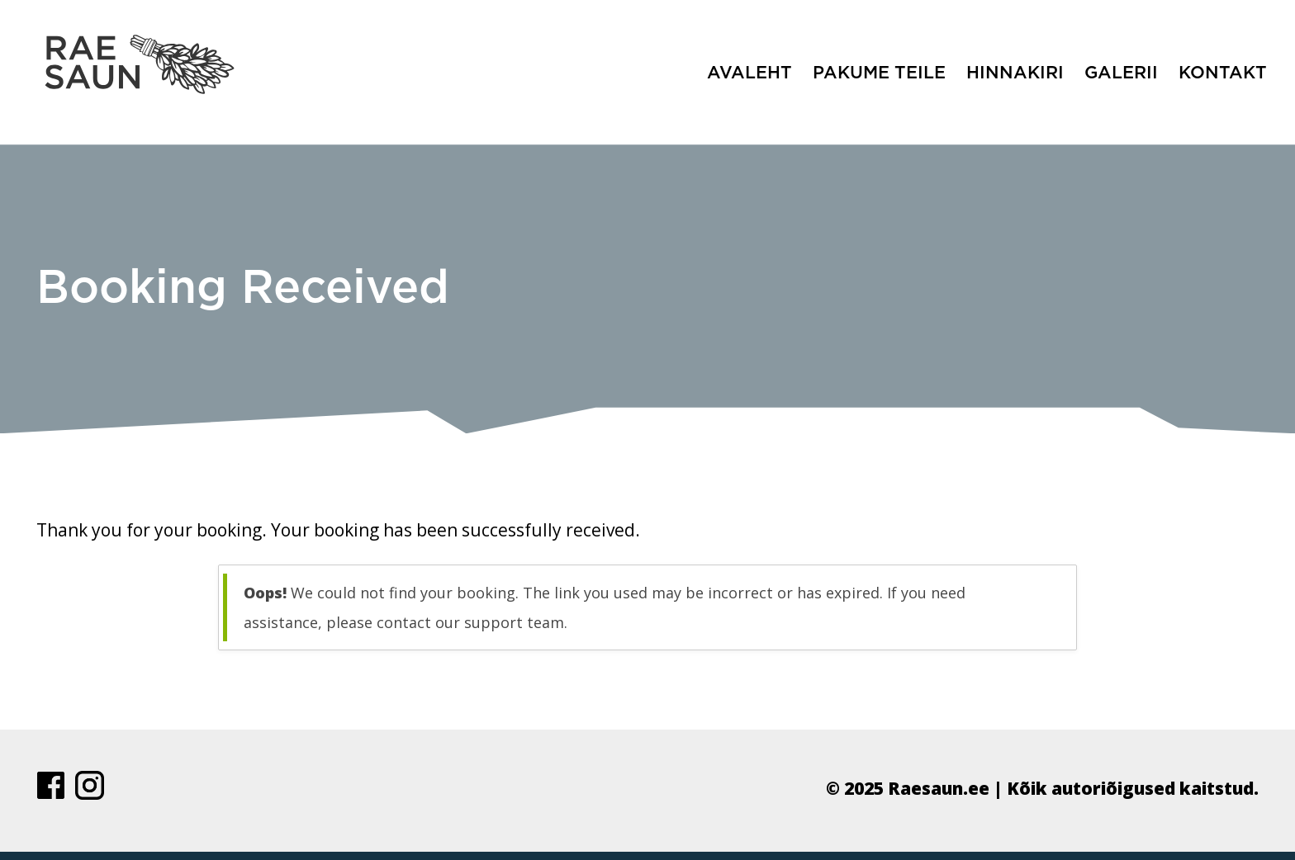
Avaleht (749, 73)
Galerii (1121, 73)
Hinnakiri (1015, 73)
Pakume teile (879, 73)
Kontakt (1223, 73)
